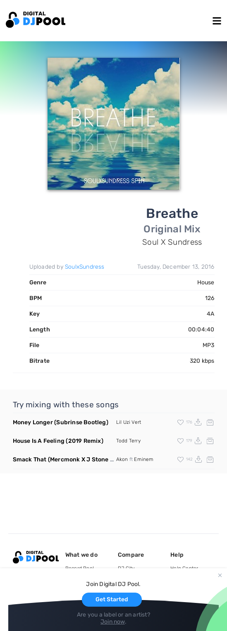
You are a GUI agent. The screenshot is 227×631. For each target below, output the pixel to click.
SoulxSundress (85, 266)
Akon (122, 459)
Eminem (143, 459)
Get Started (112, 599)
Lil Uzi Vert (128, 422)
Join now (112, 621)
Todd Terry (128, 441)
